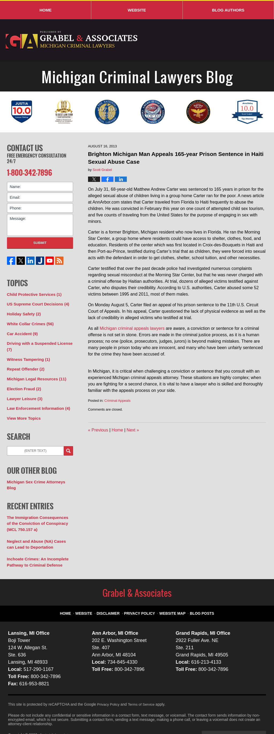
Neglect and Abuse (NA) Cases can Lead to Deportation (38, 528)
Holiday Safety (23, 311)
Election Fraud (23, 383)
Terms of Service (143, 687)
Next (133, 430)
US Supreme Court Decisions (36, 302)
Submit (40, 241)
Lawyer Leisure (23, 392)
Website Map (171, 593)
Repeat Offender (24, 364)
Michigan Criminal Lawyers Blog (72, 40)
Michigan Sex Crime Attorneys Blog (38, 474)
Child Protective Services (32, 293)
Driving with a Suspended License (37, 342)
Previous (98, 430)
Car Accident (21, 330)
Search (68, 443)
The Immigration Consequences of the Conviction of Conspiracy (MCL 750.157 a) (38, 508)
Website (137, 10)
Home (46, 10)
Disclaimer (112, 593)
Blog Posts (197, 593)
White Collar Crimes (28, 321)
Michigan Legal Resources (34, 373)
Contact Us (25, 147)
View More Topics (22, 411)
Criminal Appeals (117, 401)
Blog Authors (228, 10)
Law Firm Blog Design (240, 718)
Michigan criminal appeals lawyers (132, 328)
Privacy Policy (141, 593)
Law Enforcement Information (36, 401)
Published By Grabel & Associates (226, 41)
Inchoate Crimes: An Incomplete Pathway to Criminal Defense (35, 545)
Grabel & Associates (56, 717)
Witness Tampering (27, 355)
